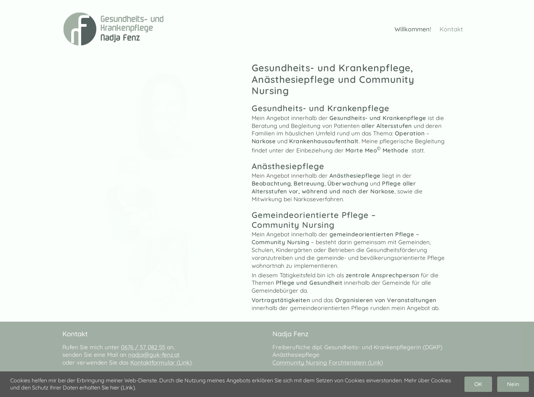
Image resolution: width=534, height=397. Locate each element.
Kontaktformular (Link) (161, 362)
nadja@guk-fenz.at (154, 354)
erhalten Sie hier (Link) (107, 387)
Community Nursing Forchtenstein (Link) (327, 362)
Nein (513, 384)
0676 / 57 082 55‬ (143, 347)
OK (478, 384)
